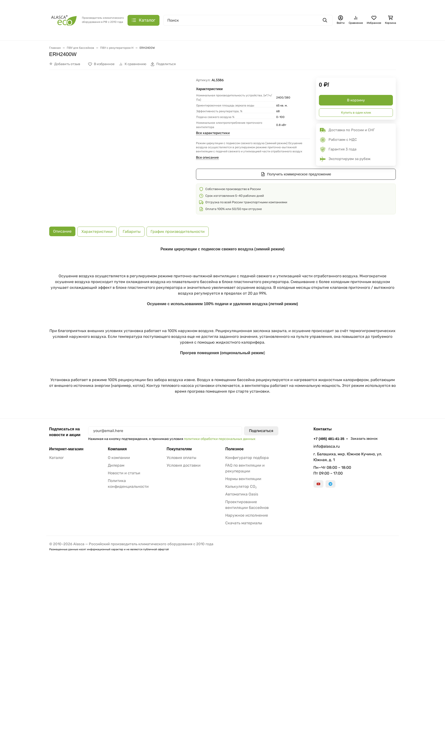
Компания (117, 577)
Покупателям (179, 577)
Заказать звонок (366, 567)
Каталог (56, 586)
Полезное (234, 577)
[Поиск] (248, 20)
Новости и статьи (124, 601)
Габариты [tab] (131, 227)
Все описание (207, 157)
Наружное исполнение (246, 643)
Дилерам (116, 593)
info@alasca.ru (326, 574)
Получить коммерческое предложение (296, 174)
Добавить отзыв (67, 64)
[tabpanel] (222, 375)
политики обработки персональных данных (220, 567)
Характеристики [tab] (97, 227)
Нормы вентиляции (243, 607)
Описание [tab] (62, 226)
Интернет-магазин (67, 577)
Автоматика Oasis (241, 622)
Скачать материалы (243, 651)
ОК (437, 736)
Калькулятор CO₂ (241, 614)
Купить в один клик (356, 112)
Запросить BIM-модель (108, 518)
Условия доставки (184, 593)
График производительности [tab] (178, 227)
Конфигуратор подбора (247, 586)
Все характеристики (213, 133)
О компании (119, 586)
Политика (41, 736)
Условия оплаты (181, 586)
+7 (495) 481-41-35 (330, 567)
